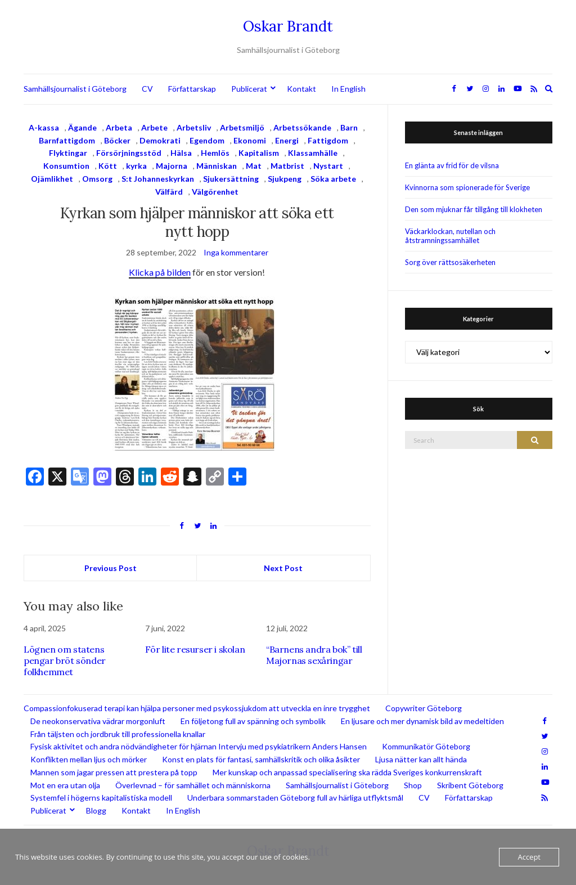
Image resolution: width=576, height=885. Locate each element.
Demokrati (160, 140)
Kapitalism (258, 153)
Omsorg (97, 178)
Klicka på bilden (160, 272)
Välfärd (169, 191)
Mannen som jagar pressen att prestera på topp (113, 772)
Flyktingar (68, 153)
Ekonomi (249, 140)
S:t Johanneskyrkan (158, 178)
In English (348, 88)
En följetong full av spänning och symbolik (253, 721)
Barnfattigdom (67, 140)
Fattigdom (328, 140)
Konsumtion (66, 165)
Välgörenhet (215, 191)
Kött (107, 165)
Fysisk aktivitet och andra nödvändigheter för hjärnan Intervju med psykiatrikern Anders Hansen (198, 746)
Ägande (82, 127)
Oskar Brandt (288, 26)
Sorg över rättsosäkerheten (450, 262)
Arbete (154, 127)
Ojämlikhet (52, 178)
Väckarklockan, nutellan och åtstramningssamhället (450, 236)
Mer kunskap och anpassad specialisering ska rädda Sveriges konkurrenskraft (347, 772)
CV (147, 88)
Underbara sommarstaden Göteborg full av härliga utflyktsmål (295, 797)
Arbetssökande (302, 127)
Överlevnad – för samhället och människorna (193, 785)
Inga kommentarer (236, 252)
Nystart (328, 165)
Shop (413, 785)
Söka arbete (333, 178)
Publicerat (249, 88)
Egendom (207, 140)
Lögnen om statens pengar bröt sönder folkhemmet (65, 660)
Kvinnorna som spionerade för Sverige (467, 187)
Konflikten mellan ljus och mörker (88, 759)
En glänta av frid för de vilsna (452, 165)
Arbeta (119, 127)
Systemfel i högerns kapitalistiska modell (101, 797)
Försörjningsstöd (128, 153)
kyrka (136, 165)
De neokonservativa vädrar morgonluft (97, 721)
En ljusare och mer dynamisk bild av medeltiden (422, 721)
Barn (349, 127)
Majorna (171, 165)
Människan (216, 165)
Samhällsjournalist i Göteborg (75, 88)
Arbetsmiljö (242, 127)
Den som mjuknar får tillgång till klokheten (473, 209)
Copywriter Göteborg (423, 708)
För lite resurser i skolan (195, 649)
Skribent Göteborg (470, 785)
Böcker (117, 140)
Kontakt (301, 88)
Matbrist (287, 165)
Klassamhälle (313, 153)
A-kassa (44, 127)
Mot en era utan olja (65, 785)
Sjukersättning (231, 178)
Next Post (283, 568)
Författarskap (192, 88)
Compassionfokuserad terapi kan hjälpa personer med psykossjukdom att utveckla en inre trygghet (197, 708)
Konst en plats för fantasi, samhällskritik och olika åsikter (261, 759)
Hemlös (215, 153)
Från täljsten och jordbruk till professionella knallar (117, 734)
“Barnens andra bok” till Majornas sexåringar (314, 655)
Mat (254, 165)
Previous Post (110, 568)
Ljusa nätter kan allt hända (421, 759)
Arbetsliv (194, 127)
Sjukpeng (285, 178)
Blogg (96, 810)
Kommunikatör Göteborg (426, 746)
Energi (287, 140)
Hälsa (181, 153)
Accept (529, 857)
